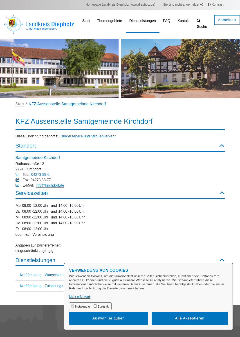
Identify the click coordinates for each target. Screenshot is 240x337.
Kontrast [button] (215, 4)
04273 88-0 (40, 174)
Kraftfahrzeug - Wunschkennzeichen (49, 275)
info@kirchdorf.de (50, 185)
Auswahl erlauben (108, 318)
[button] (202, 24)
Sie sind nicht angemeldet (183, 4)
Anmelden (227, 20)
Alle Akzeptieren (189, 318)
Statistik (103, 306)
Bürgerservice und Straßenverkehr (88, 136)
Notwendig (82, 306)
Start (20, 104)
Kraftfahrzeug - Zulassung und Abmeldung (53, 286)
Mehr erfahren (79, 296)
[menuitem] (121, 4)
